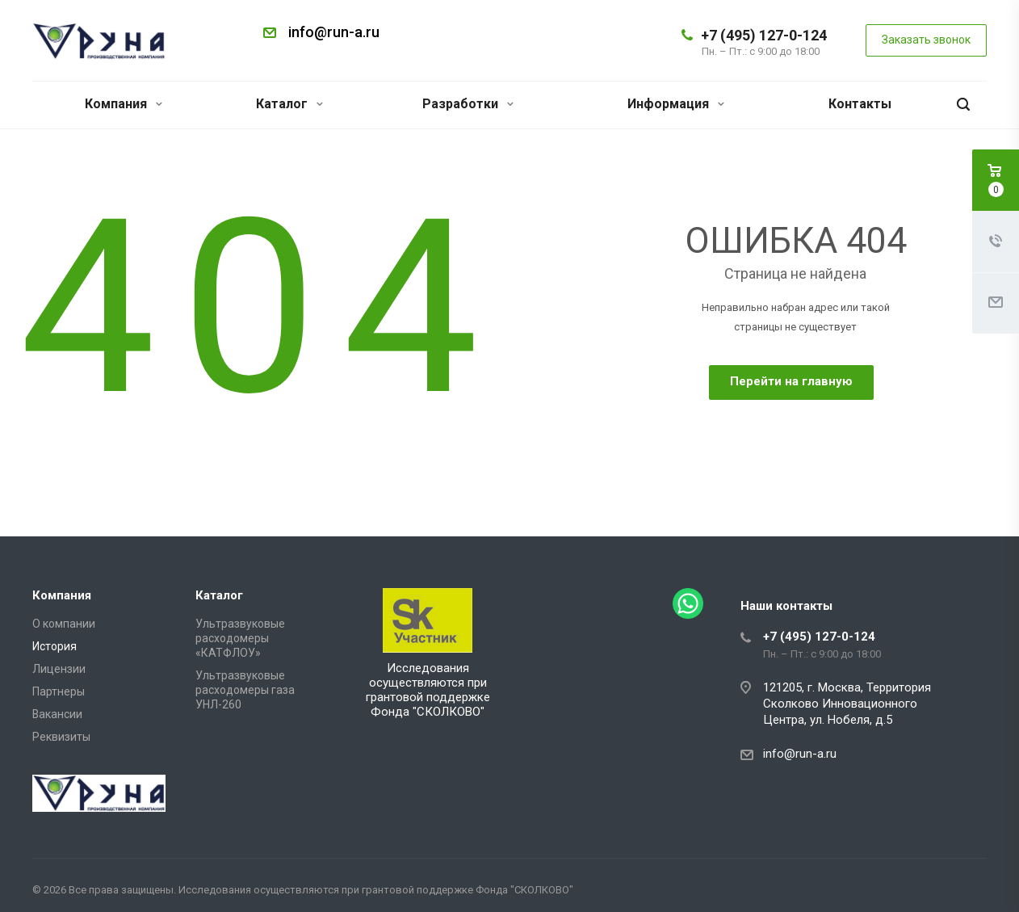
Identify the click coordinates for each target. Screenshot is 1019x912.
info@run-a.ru (334, 31)
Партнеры (58, 691)
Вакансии (57, 714)
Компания (123, 103)
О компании (63, 623)
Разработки (468, 103)
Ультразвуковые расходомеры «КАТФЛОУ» (240, 638)
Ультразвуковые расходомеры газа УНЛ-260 (245, 690)
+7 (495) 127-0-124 (764, 35)
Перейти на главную (791, 381)
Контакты (859, 103)
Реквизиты (61, 736)
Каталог (289, 103)
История (54, 646)
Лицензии (59, 668)
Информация (675, 103)
